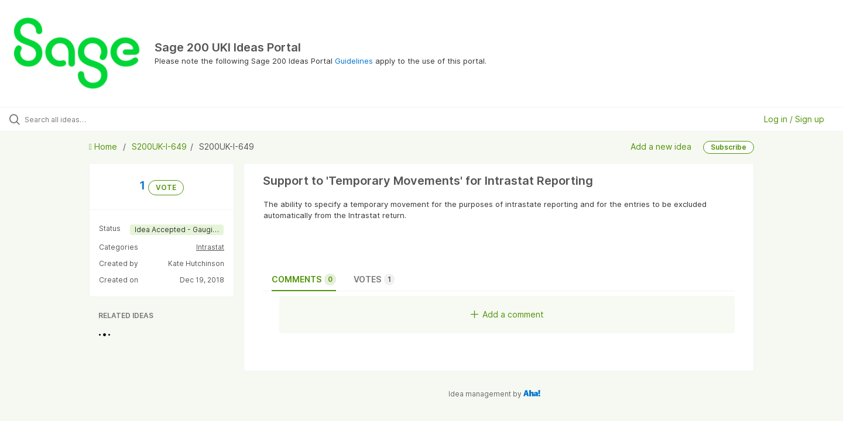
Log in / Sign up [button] (794, 119)
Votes (374, 279)
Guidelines (354, 60)
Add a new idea (660, 146)
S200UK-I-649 (159, 146)
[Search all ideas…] (99, 119)
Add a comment (507, 314)
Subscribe (728, 147)
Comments (304, 279)
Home (104, 146)
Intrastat (210, 247)
